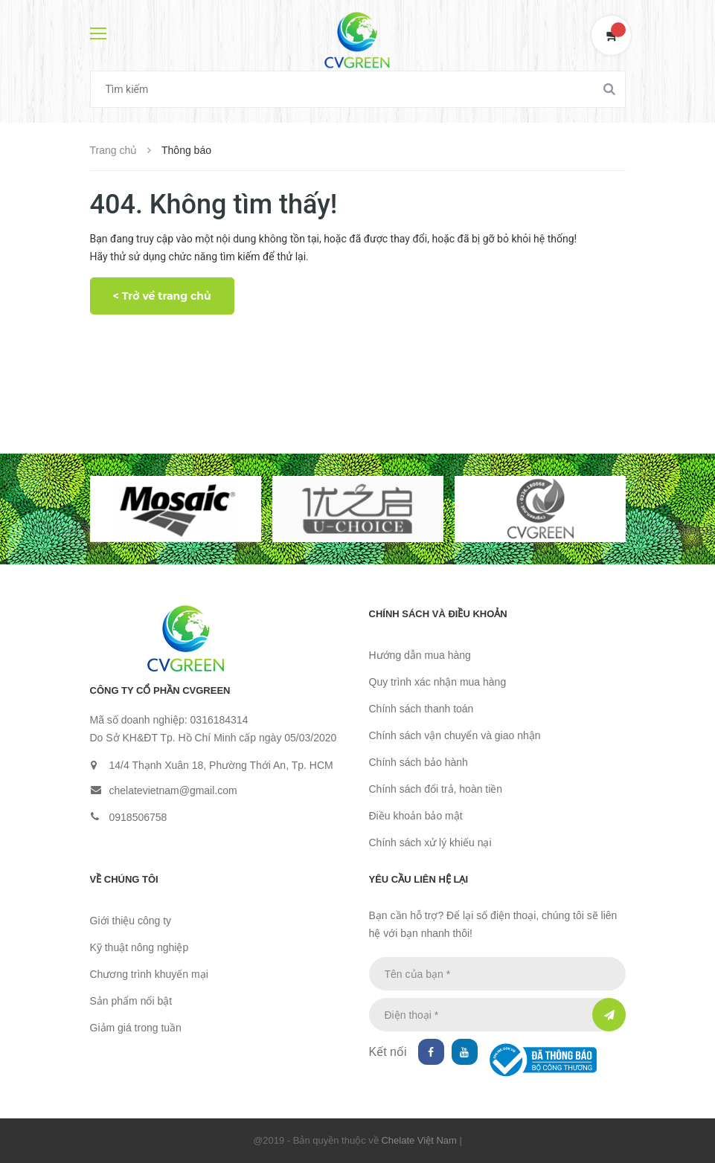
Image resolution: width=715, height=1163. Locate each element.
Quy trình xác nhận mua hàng (438, 682)
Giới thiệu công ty (131, 921)
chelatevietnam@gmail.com (173, 790)
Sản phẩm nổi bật (131, 1001)
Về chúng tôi (124, 879)
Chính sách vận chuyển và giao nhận (455, 735)
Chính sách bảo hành (418, 762)
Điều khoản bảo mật (416, 816)
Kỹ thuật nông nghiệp (139, 947)
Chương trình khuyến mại (149, 974)
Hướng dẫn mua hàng (420, 655)
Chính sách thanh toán (421, 709)
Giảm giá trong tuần (136, 1028)
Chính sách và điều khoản (438, 613)
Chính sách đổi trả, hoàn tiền (436, 789)
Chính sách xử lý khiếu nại (430, 842)
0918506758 (138, 817)
